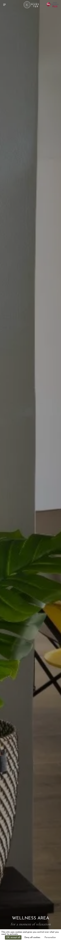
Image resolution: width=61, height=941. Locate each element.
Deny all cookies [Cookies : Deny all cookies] (32, 937)
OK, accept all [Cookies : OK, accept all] (13, 937)
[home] (30, 4)
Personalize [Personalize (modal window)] (50, 937)
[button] (5, 5)
